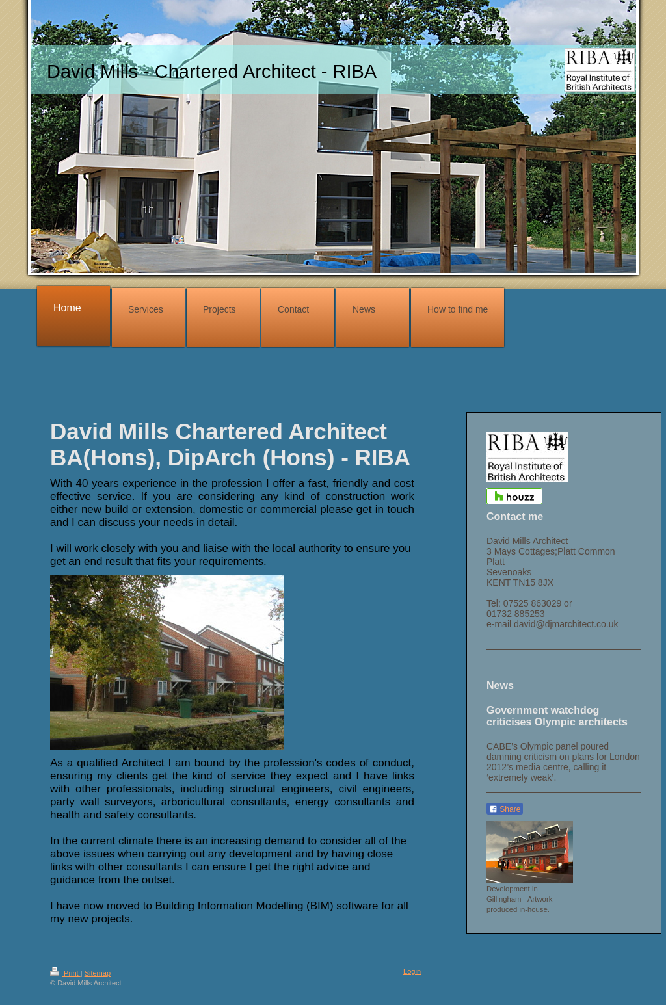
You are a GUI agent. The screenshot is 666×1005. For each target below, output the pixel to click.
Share (504, 809)
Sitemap (98, 973)
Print (65, 973)
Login (412, 971)
